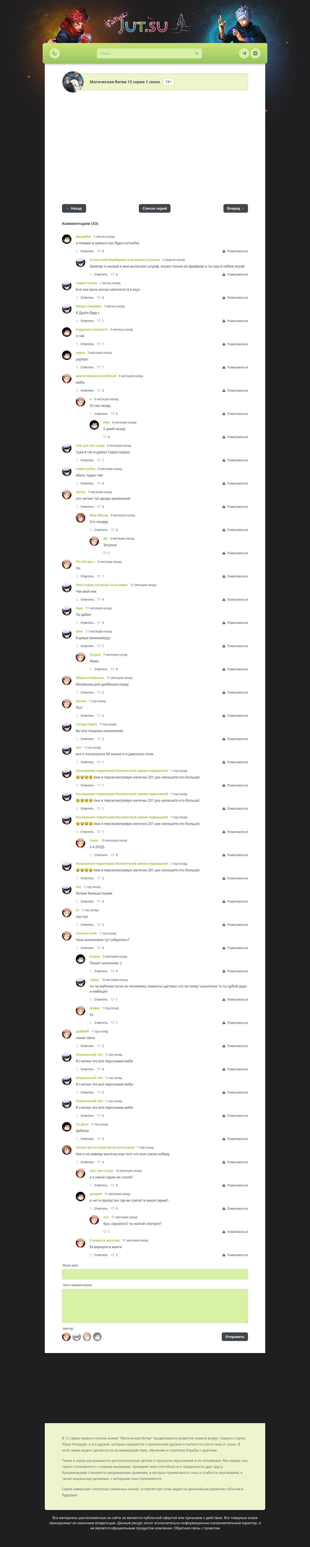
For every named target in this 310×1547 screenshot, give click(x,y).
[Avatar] (66, 1336)
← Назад (74, 208)
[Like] (100, 251)
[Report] (235, 251)
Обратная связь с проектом (197, 1528)
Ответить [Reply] (85, 251)
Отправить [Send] (234, 1336)
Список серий (155, 208)
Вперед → (235, 208)
